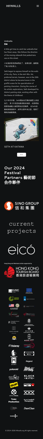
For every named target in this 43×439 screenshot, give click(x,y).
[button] (37, 6)
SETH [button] (21, 154)
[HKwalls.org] (13, 6)
